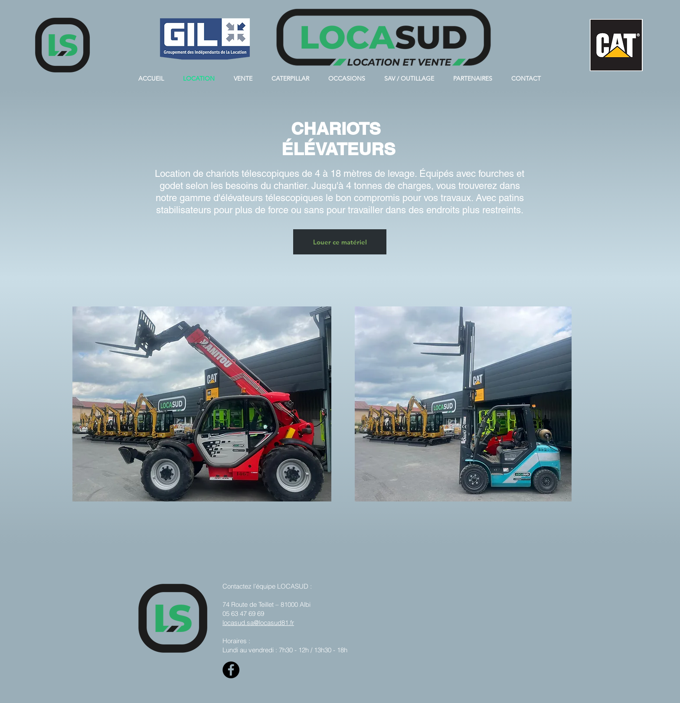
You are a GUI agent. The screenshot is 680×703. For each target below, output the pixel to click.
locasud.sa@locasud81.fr (258, 622)
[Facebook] (230, 669)
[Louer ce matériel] (339, 241)
